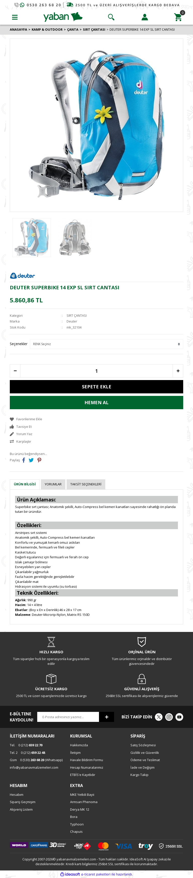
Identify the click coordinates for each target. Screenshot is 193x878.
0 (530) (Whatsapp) (36, 760)
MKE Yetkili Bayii (82, 794)
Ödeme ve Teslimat (145, 760)
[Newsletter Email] (68, 717)
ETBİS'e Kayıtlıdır (82, 774)
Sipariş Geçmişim (22, 802)
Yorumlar (53, 484)
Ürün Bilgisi (25, 484)
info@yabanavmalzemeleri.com (34, 767)
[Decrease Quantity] (15, 370)
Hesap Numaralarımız (86, 767)
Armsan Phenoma (84, 802)
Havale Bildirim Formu (86, 760)
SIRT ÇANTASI (77, 315)
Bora (73, 816)
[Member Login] (145, 17)
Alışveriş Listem (21, 809)
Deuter (72, 321)
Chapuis (76, 831)
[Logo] (63, 16)
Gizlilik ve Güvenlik (144, 752)
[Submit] (106, 717)
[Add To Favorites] (96, 419)
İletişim (75, 752)
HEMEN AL (96, 402)
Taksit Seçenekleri (86, 484)
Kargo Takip (139, 774)
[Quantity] (96, 370)
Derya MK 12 (79, 809)
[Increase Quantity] (178, 370)
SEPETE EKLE (96, 387)
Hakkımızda (79, 745)
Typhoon (77, 824)
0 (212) (26, 745)
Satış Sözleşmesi (143, 745)
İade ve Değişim (142, 767)
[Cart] (178, 17)
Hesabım (16, 794)
